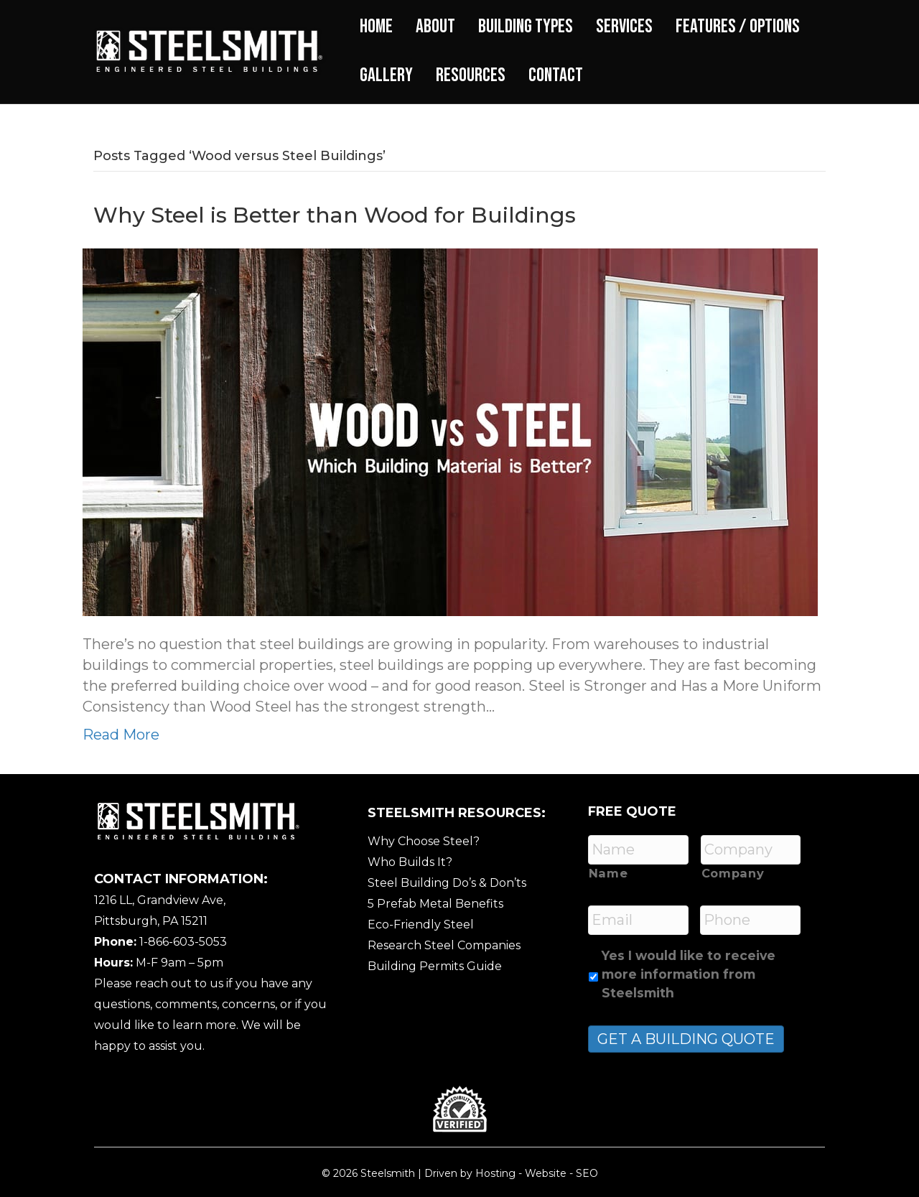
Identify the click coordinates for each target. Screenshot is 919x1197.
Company (733, 873)
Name (608, 873)
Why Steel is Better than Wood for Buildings (334, 215)
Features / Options (738, 26)
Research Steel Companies (444, 945)
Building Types (525, 26)
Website (545, 1173)
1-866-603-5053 (183, 942)
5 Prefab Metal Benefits (435, 903)
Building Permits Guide (435, 966)
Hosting (495, 1173)
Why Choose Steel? (424, 841)
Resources (470, 75)
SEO (587, 1173)
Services (624, 26)
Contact (555, 75)
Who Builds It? (410, 862)
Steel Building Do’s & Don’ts (447, 883)
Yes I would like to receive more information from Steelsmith (688, 974)
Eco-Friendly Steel (421, 924)
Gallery (386, 75)
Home (376, 26)
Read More (121, 734)
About (435, 26)
